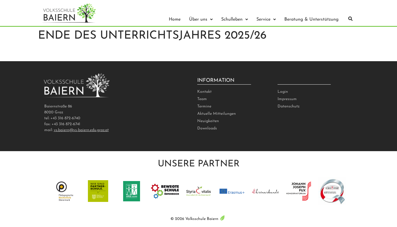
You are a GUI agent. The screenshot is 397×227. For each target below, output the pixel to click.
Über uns (201, 19)
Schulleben (234, 19)
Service (266, 19)
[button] (350, 19)
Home (175, 19)
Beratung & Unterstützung (311, 19)
